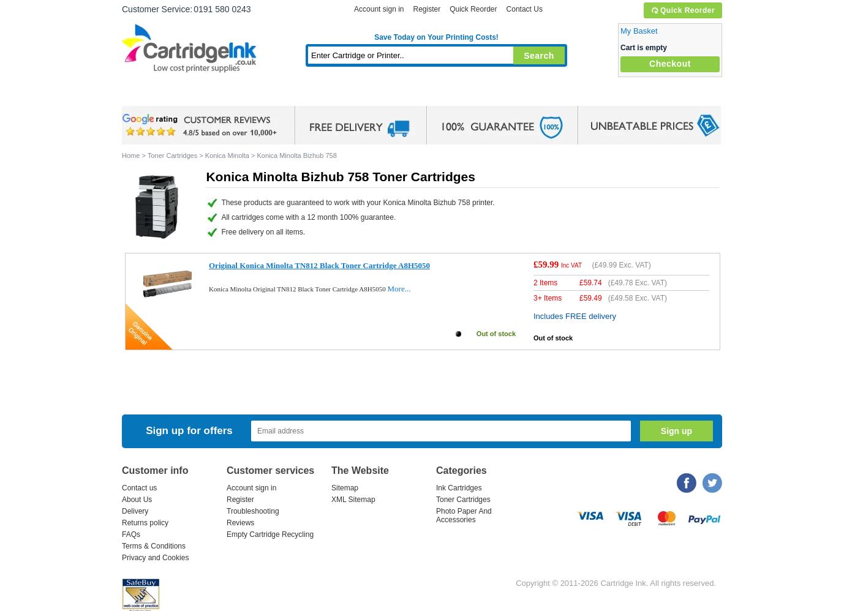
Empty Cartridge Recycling (270, 534)
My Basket (639, 31)
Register (426, 9)
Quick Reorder (682, 10)
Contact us (139, 488)
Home (146, 94)
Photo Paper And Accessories (464, 515)
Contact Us (525, 9)
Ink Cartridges (215, 94)
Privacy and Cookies (155, 557)
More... (399, 288)
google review (201, 125)
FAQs (131, 534)
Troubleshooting (253, 511)
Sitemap (344, 488)
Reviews (240, 523)
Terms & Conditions (154, 546)
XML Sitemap (353, 499)
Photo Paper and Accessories (439, 94)
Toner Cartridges (309, 94)
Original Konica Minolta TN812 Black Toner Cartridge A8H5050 (319, 265)
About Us (137, 499)
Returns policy (145, 523)
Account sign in (379, 9)
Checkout (670, 64)
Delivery (135, 511)
